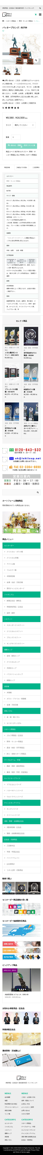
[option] (21, 984)
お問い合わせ (25, 1110)
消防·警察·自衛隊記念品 (28, 1137)
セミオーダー (9, 1123)
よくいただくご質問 (27, 1107)
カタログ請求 (25, 1114)
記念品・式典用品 (26, 1140)
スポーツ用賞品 (31, 155)
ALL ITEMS (21, 155)
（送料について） (17, 217)
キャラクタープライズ (28, 1130)
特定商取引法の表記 (11, 1104)
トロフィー (8, 1130)
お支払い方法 (25, 1104)
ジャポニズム (9, 1126)
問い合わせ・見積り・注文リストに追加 (21, 146)
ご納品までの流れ (21, 167)
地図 (6, 1100)
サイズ (8, 125)
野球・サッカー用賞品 (13, 181)
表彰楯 (7, 1137)
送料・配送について (27, 1100)
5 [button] (25, 989)
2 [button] (19, 989)
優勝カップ (8, 1133)
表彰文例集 (8, 1110)
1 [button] (17, 989)
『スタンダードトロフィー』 (15, 238)
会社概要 (7, 1097)
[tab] (7, 167)
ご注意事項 (35, 167)
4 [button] (23, 989)
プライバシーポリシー (11, 1107)
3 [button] (21, 989)
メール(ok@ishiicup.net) (22, 84)
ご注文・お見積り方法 (28, 1097)
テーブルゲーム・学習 (28, 1126)
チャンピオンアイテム (28, 1133)
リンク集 (7, 1114)
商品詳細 (7, 167)
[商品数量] (15, 137)
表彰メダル (8, 1140)
